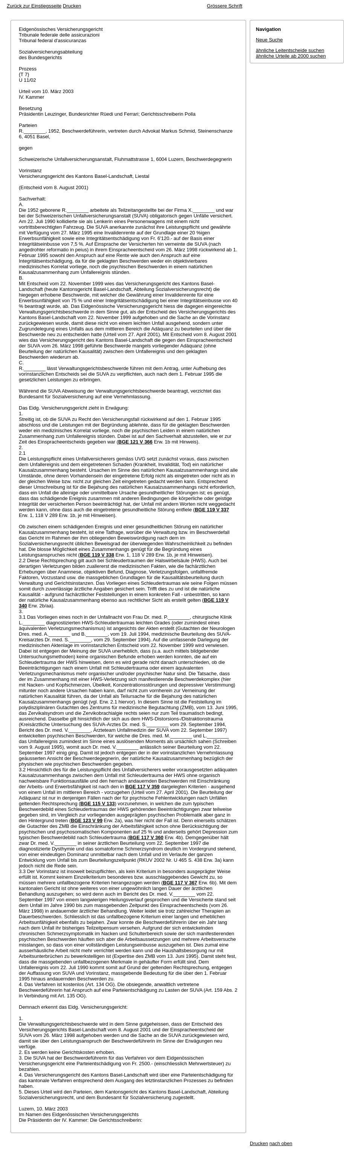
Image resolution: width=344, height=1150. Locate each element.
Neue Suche (269, 40)
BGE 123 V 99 (86, 820)
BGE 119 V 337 (212, 509)
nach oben (280, 1143)
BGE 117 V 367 (180, 882)
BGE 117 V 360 (146, 837)
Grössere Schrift (224, 6)
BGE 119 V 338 (97, 555)
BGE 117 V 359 (142, 786)
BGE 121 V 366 (135, 442)
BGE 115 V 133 (97, 803)
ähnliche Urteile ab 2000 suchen (291, 56)
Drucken (72, 6)
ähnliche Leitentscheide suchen (290, 50)
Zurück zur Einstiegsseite (34, 6)
